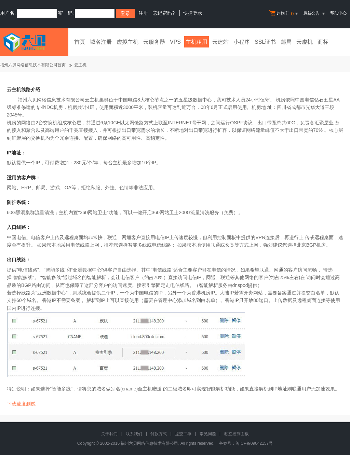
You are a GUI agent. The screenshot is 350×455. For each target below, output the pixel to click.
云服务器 (154, 42)
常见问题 (208, 433)
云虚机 (304, 42)
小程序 (241, 42)
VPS (175, 42)
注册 (143, 13)
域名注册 (101, 42)
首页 (79, 42)
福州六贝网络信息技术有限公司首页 (33, 65)
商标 (323, 42)
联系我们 (134, 433)
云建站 (220, 42)
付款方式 (158, 433)
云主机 (80, 65)
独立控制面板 (236, 433)
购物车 (284, 13)
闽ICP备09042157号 (254, 443)
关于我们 (109, 433)
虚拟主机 (127, 42)
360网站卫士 (93, 212)
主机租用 (196, 42)
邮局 (286, 42)
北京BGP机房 (311, 245)
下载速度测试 (21, 403)
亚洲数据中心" (52, 292)
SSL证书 (265, 42)
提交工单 (183, 433)
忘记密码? (164, 13)
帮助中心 (338, 13)
